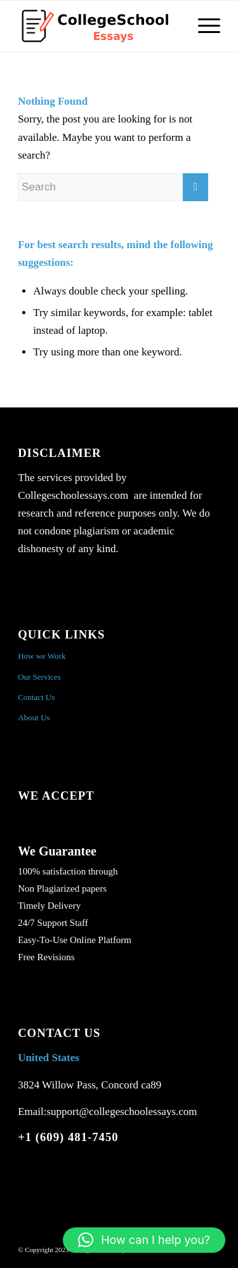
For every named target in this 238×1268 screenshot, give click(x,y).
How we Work (41, 656)
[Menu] (202, 26)
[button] (144, 1240)
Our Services (39, 677)
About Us (34, 717)
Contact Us (36, 697)
